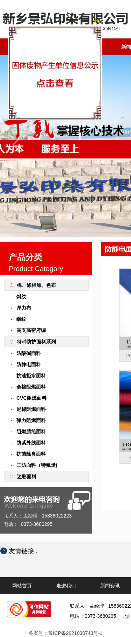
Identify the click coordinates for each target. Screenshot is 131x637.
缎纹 (21, 319)
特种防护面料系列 (36, 342)
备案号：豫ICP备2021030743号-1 (66, 633)
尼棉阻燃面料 (31, 409)
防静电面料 (28, 364)
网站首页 (22, 585)
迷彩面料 (26, 476)
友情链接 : (26, 551)
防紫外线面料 (31, 443)
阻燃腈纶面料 (31, 431)
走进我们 (66, 585)
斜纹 (21, 296)
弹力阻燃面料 (31, 420)
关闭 (96, 23)
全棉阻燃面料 (31, 387)
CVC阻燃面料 (31, 398)
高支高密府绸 (31, 330)
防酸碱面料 (28, 353)
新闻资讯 (110, 585)
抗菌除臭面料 (31, 454)
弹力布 (23, 308)
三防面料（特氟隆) (36, 465)
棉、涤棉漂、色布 (36, 285)
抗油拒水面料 (31, 375)
